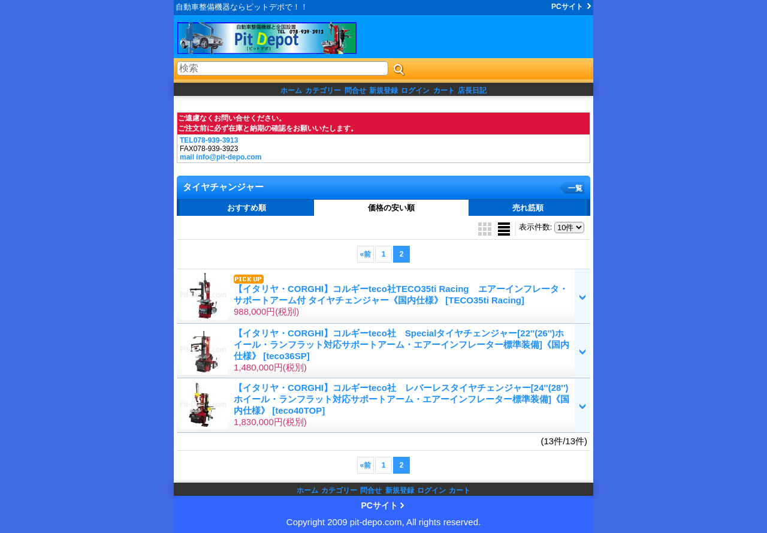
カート (444, 90)
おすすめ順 (246, 207)
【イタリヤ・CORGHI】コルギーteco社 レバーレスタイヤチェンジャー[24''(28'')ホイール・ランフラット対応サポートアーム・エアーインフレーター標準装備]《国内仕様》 (401, 399)
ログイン (415, 90)
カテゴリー (323, 90)
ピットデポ (281, 38)
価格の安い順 (391, 207)
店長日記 (472, 90)
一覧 (575, 188)
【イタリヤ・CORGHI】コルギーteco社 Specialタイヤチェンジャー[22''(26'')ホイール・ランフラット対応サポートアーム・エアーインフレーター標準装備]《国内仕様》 (401, 344)
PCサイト (567, 6)
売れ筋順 (527, 207)
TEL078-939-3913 (209, 140)
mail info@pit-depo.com (220, 157)
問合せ (355, 90)
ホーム (291, 90)
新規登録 (383, 90)
